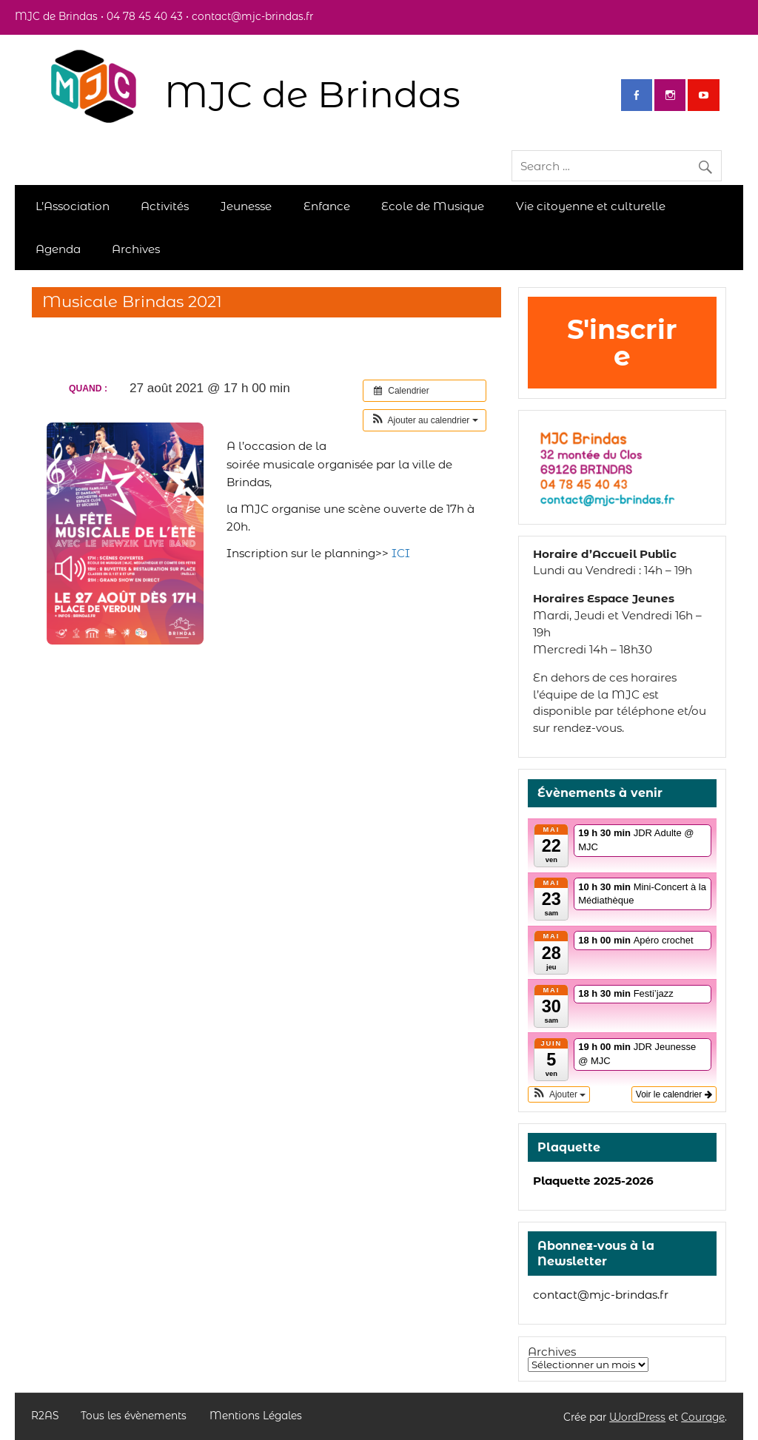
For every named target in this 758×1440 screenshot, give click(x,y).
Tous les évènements (134, 1416)
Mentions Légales (255, 1416)
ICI (401, 553)
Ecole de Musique (432, 206)
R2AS (44, 1416)
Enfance (326, 206)
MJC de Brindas (312, 94)
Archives (136, 249)
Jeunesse (246, 206)
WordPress (637, 1417)
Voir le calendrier (674, 1094)
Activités (165, 206)
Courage (703, 1417)
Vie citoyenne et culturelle (590, 206)
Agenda (58, 249)
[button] (424, 420)
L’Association (73, 206)
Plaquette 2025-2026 (593, 1181)
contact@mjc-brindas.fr (600, 1295)
